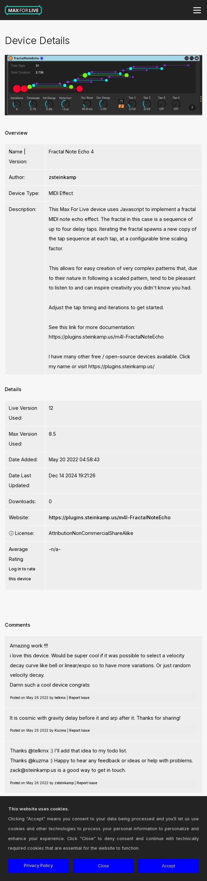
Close (103, 865)
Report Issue (79, 698)
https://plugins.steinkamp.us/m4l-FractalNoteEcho (110, 517)
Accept (168, 865)
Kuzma (60, 730)
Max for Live (23, 10)
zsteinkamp (62, 177)
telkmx (60, 698)
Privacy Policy (38, 865)
